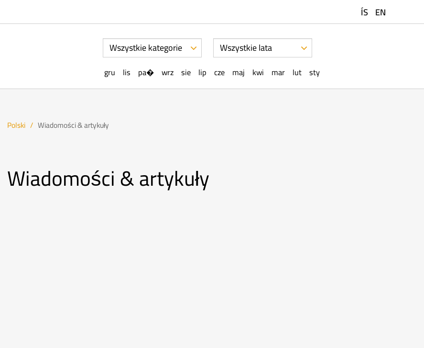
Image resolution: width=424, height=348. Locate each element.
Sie (186, 72)
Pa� (146, 72)
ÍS (364, 12)
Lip (202, 72)
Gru (109, 72)
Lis (126, 72)
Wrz (168, 72)
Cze (219, 72)
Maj (238, 72)
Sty (314, 72)
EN (380, 12)
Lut (297, 72)
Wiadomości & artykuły (73, 125)
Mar (278, 72)
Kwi (258, 72)
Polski (16, 125)
